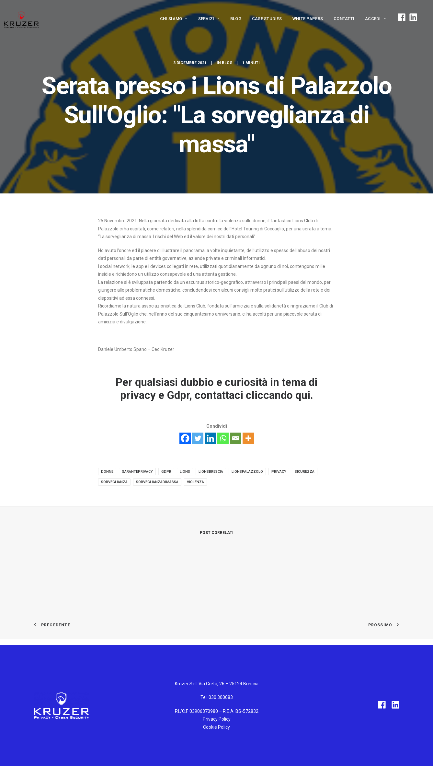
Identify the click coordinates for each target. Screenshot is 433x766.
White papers (307, 18)
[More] (248, 438)
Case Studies (267, 18)
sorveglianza (114, 482)
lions (185, 472)
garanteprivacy (137, 472)
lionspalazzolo (247, 472)
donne (107, 472)
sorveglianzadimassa (157, 482)
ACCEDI (375, 18)
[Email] (235, 438)
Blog (235, 18)
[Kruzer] (21, 18)
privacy (278, 472)
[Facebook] (185, 438)
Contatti (344, 18)
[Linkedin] (210, 438)
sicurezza (304, 472)
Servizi (209, 18)
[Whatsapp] (223, 438)
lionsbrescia (211, 472)
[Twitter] (197, 438)
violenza (195, 482)
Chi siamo (174, 18)
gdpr (166, 472)
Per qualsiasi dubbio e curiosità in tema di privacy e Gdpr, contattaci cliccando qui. (216, 388)
